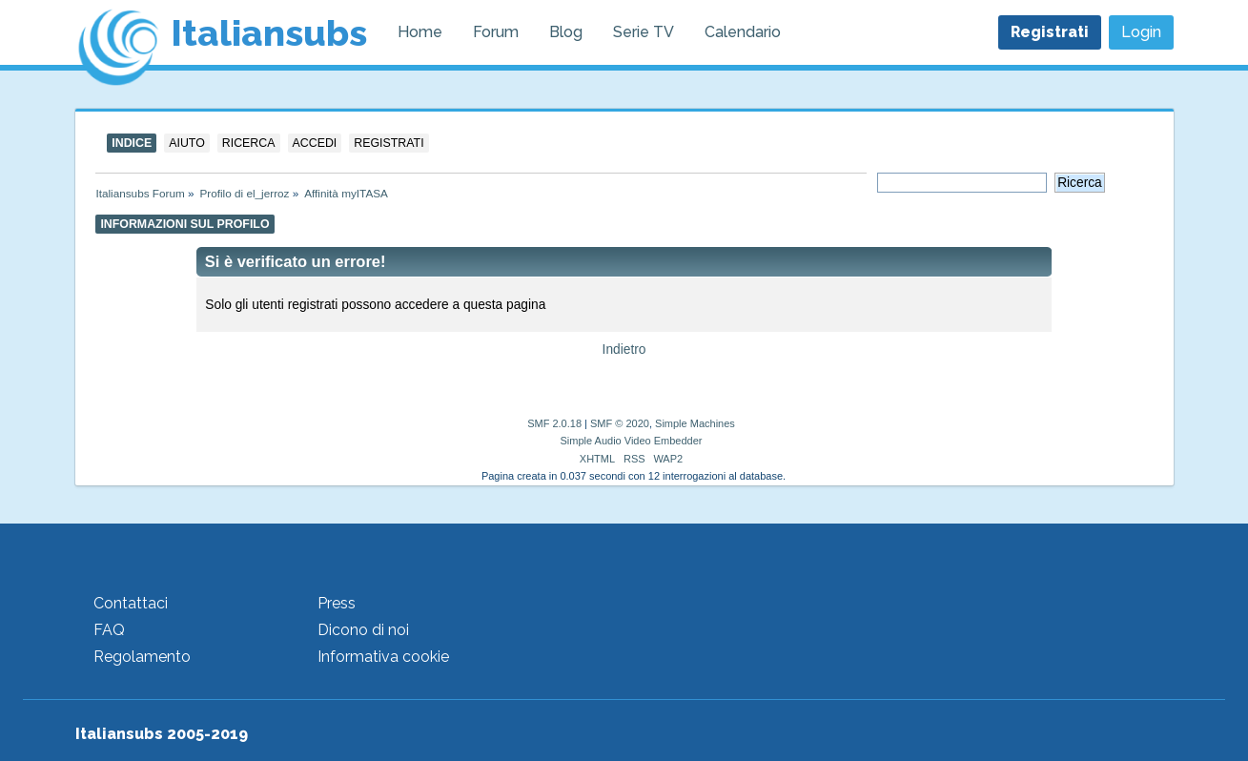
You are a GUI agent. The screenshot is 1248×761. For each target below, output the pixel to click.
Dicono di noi (363, 630)
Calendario (743, 32)
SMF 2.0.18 (554, 423)
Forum (496, 32)
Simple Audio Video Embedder (631, 440)
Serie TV (643, 32)
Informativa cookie (383, 657)
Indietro (624, 349)
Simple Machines (695, 423)
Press (336, 603)
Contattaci (130, 603)
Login (1141, 32)
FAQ (109, 630)
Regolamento (142, 657)
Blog (566, 32)
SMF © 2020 (619, 423)
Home (420, 32)
